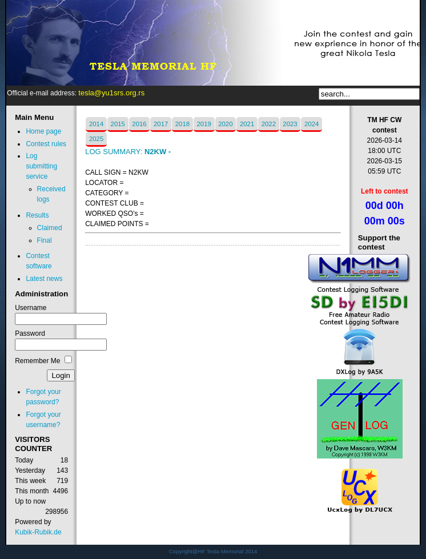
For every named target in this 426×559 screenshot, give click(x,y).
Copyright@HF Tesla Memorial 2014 (213, 551)
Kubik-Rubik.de (38, 532)
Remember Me (37, 361)
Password (30, 333)
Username (30, 308)
